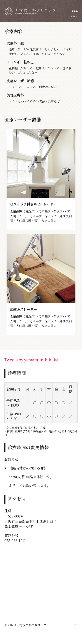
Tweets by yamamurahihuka (31, 359)
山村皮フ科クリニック (31, 625)
